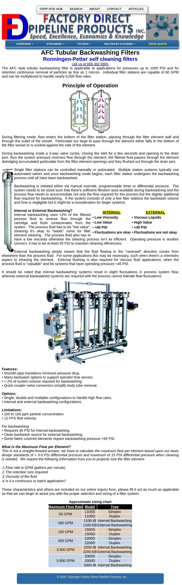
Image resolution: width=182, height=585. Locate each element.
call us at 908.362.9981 (90, 64)
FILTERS (83, 43)
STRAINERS (54, 43)
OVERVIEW (23, 43)
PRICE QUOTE (158, 43)
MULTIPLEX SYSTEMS (118, 43)
